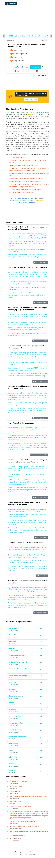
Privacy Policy (32, 854)
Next (38, 71)
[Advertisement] (27, 13)
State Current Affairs (41, 537)
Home (20, 854)
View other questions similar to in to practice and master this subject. (27, 200)
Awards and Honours (41, 262)
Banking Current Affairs (40, 341)
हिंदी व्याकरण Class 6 (21, 36)
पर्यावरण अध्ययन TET (43, 36)
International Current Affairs (39, 455)
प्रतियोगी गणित (32, 36)
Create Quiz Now (31, 100)
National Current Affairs (40, 381)
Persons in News (42, 576)
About (25, 854)
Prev (17, 71)
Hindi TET (10, 36)
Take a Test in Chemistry (20, 67)
